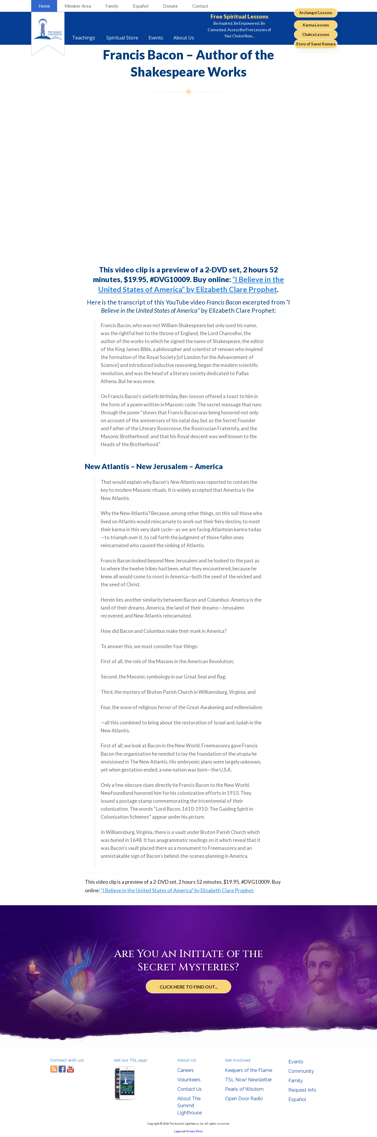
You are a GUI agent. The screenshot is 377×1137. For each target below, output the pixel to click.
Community (301, 1071)
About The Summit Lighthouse (189, 1106)
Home (44, 6)
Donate (170, 6)
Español (140, 6)
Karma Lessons (316, 25)
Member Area (78, 6)
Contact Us (189, 1089)
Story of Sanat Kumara (315, 44)
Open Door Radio (244, 1098)
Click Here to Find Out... (188, 986)
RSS (53, 1069)
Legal (177, 1131)
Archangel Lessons (315, 12)
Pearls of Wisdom (244, 1089)
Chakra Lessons (315, 34)
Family (111, 6)
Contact (200, 6)
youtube (70, 1069)
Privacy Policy (194, 1131)
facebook (62, 1069)
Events (295, 1062)
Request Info (302, 1090)
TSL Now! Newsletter (248, 1080)
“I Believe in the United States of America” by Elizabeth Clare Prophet (177, 890)
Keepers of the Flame (248, 1070)
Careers (185, 1070)
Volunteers (189, 1080)
